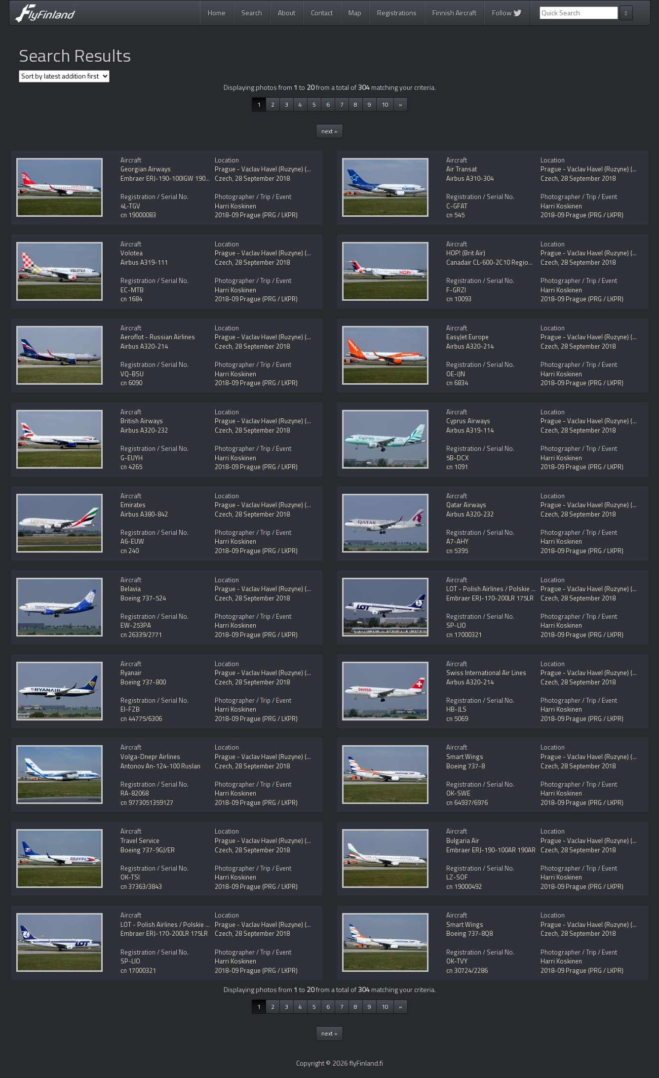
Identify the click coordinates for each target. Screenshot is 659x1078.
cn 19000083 (138, 215)
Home (217, 12)
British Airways (141, 421)
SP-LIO (456, 625)
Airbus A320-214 (144, 346)
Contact (322, 12)
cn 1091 (457, 467)
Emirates (133, 505)
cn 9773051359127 (146, 802)
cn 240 (129, 551)
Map (355, 12)
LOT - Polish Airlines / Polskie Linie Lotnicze (507, 589)
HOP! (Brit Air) (465, 253)
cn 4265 (131, 467)
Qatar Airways (466, 505)
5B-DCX (457, 458)
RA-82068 (134, 793)
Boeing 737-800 (143, 682)
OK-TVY (456, 961)
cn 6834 (457, 383)
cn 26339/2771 (141, 634)
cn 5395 (457, 551)
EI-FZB (130, 709)
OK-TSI (130, 877)
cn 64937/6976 (467, 802)
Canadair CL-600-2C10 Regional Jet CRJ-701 (508, 262)
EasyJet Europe (467, 337)
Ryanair (131, 673)
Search (251, 12)
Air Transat (461, 169)
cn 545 (455, 215)
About (286, 12)
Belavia (130, 589)
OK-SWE (458, 793)
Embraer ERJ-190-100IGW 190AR (166, 178)
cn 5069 (457, 718)
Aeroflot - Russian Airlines (157, 337)
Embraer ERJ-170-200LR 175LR (490, 598)
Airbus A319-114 (470, 430)
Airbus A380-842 (144, 514)
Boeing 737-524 (143, 598)
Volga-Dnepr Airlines (150, 756)
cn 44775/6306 (141, 718)
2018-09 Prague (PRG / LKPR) (256, 215)
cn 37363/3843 (141, 886)
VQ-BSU (132, 374)
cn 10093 (458, 299)
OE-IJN (455, 374)
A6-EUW (132, 541)
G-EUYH (131, 458)
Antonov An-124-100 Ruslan (160, 766)
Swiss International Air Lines (486, 673)
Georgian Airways (145, 169)
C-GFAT (456, 206)
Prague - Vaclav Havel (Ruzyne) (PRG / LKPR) (277, 169)
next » (329, 131)
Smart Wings (464, 756)
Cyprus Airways (468, 421)
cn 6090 (131, 383)
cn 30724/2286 (467, 970)
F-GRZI (456, 290)
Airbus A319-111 (144, 262)
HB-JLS (456, 709)
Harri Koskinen (235, 206)
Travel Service (139, 840)
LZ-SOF (457, 877)
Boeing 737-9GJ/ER (147, 850)
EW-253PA (135, 625)
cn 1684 (131, 299)
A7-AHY (457, 541)
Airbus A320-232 (144, 430)
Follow (507, 12)
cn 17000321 (464, 634)
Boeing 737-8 (465, 766)
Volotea (131, 253)
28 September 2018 (262, 178)
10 (385, 104)
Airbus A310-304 (470, 178)
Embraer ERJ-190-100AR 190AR (491, 850)
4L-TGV (130, 206)
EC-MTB (132, 290)
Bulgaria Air (462, 840)
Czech (223, 178)
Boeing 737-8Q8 (469, 933)
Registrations (397, 12)
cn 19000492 (464, 886)
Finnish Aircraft (454, 12)
